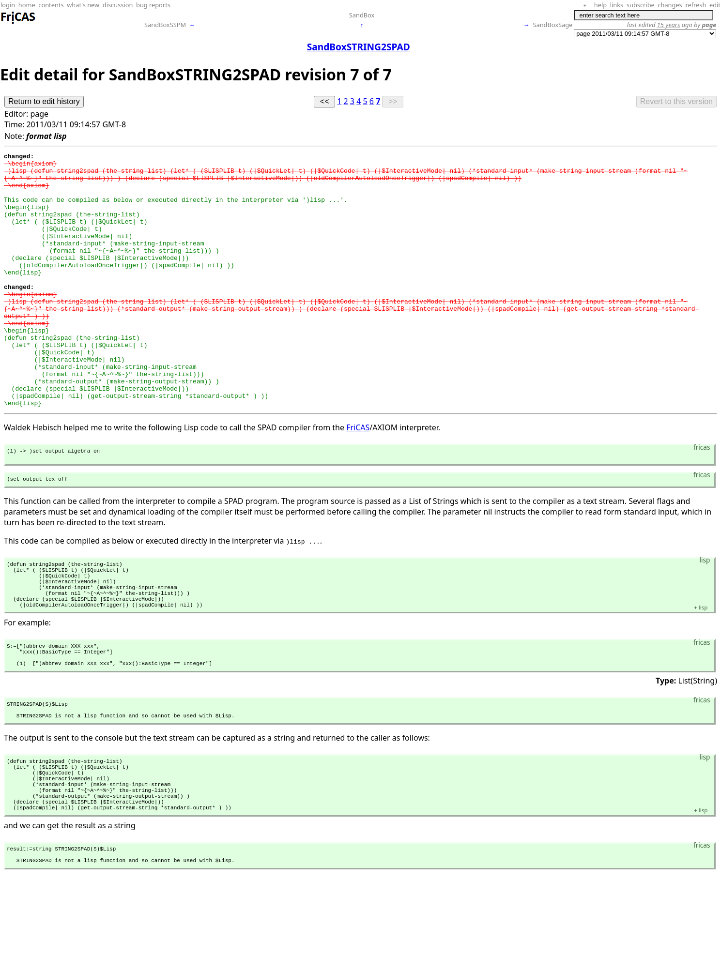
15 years (668, 24)
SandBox (362, 15)
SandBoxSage (552, 24)
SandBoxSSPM (165, 24)
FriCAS (357, 478)
